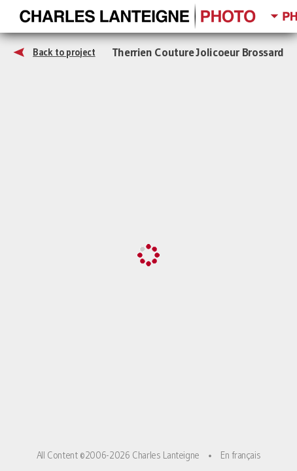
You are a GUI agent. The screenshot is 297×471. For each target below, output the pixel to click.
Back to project (64, 52)
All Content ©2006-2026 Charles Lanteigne (118, 455)
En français (240, 455)
